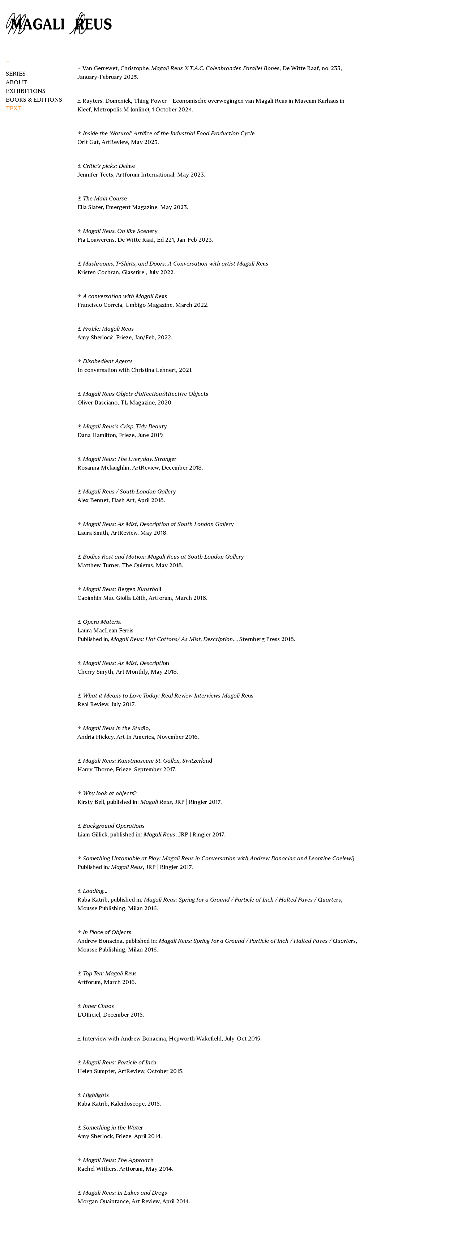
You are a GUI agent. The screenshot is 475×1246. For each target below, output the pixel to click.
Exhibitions (26, 91)
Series (16, 73)
